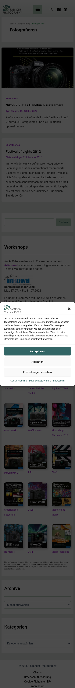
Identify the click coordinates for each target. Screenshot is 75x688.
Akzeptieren (37, 351)
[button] (69, 309)
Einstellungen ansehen (37, 372)
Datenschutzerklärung (40, 380)
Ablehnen (37, 362)
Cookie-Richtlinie (18, 380)
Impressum (59, 380)
